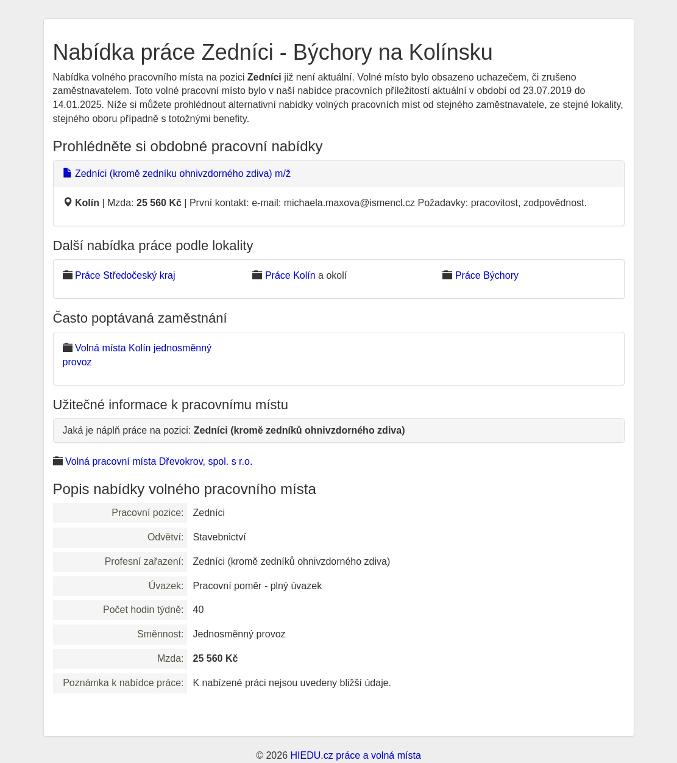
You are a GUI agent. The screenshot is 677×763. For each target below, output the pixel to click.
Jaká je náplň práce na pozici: (234, 430)
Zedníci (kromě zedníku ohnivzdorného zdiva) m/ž (177, 173)
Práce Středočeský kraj (125, 275)
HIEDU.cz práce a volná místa (355, 755)
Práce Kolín (290, 275)
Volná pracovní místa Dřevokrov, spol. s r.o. (158, 461)
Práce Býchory (487, 275)
